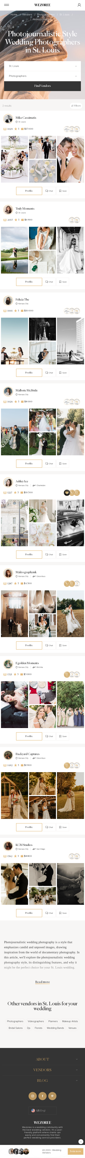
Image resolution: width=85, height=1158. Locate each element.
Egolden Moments (27, 663)
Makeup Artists (70, 1021)
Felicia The (22, 299)
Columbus (38, 576)
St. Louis (65, 14)
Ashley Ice (22, 481)
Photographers (46, 14)
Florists (38, 1028)
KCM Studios (24, 845)
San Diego (38, 849)
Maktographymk (26, 572)
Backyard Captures (28, 754)
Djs (28, 1028)
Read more (42, 982)
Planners (53, 1021)
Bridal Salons (16, 1028)
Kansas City (22, 303)
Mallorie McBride (27, 390)
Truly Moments (25, 208)
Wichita (37, 667)
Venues (72, 1028)
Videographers (36, 1021)
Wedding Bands (55, 1028)
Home (14, 14)
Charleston (38, 485)
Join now (75, 1151)
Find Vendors (42, 86)
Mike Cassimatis (26, 117)
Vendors (27, 14)
